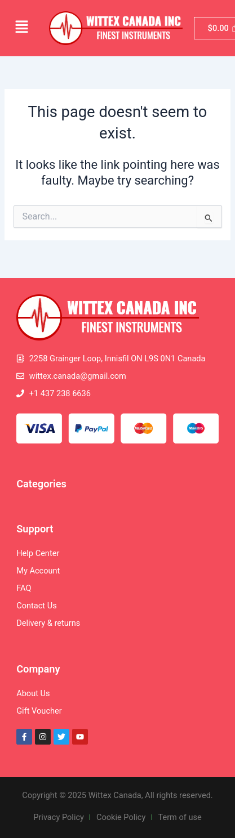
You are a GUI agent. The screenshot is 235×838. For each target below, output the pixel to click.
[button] (21, 28)
